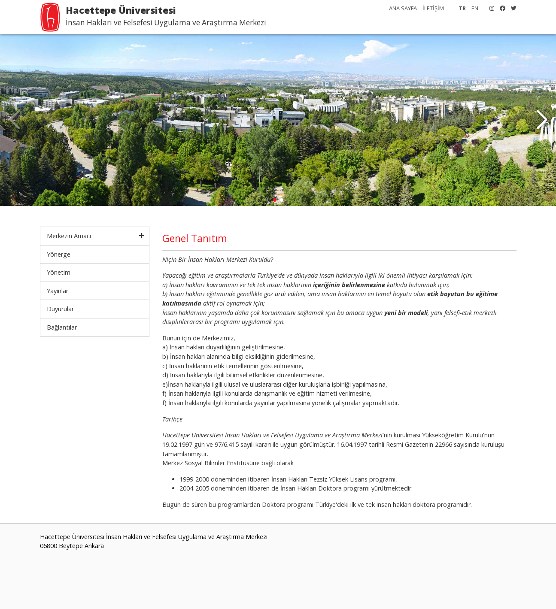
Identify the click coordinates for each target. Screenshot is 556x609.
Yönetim (58, 272)
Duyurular (60, 309)
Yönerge (58, 254)
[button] (541, 120)
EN (474, 8)
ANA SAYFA (403, 8)
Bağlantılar (62, 327)
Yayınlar (57, 291)
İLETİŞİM (433, 8)
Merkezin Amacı (69, 236)
